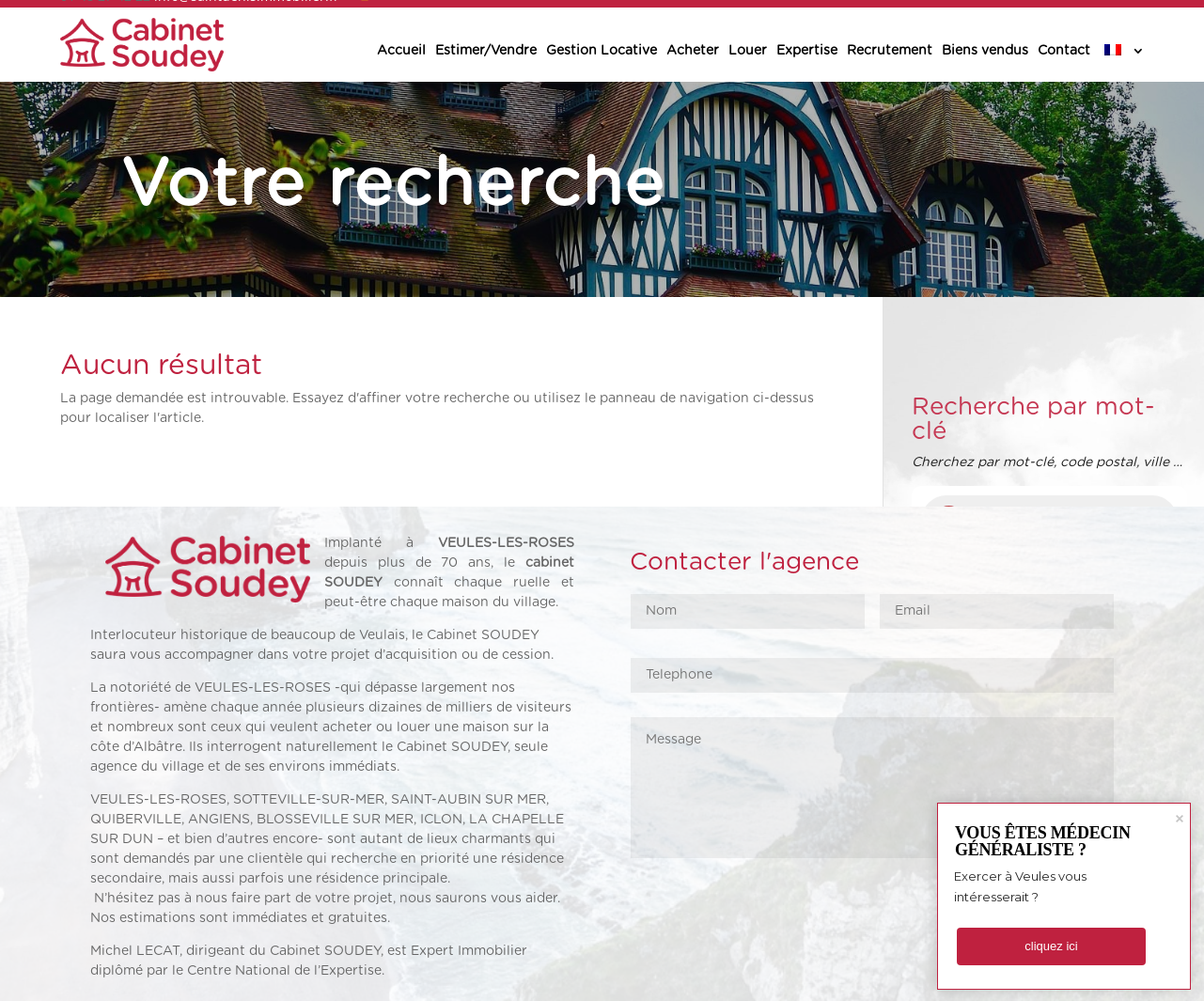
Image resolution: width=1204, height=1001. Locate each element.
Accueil (401, 50)
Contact (1064, 50)
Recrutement (889, 50)
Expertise (806, 50)
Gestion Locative (601, 50)
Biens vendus (985, 50)
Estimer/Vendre (486, 50)
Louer (747, 50)
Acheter (692, 50)
